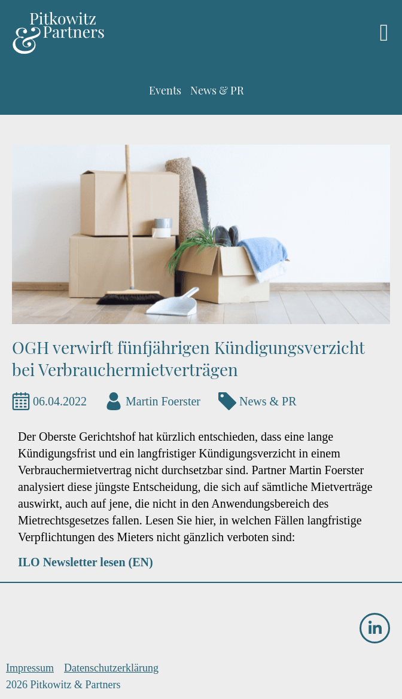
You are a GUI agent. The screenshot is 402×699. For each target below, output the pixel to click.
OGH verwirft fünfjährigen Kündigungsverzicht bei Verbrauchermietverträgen (188, 358)
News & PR (268, 401)
